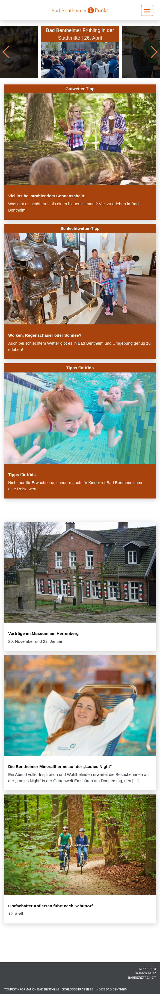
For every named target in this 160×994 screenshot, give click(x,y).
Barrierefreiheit (142, 977)
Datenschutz (145, 973)
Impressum (147, 968)
